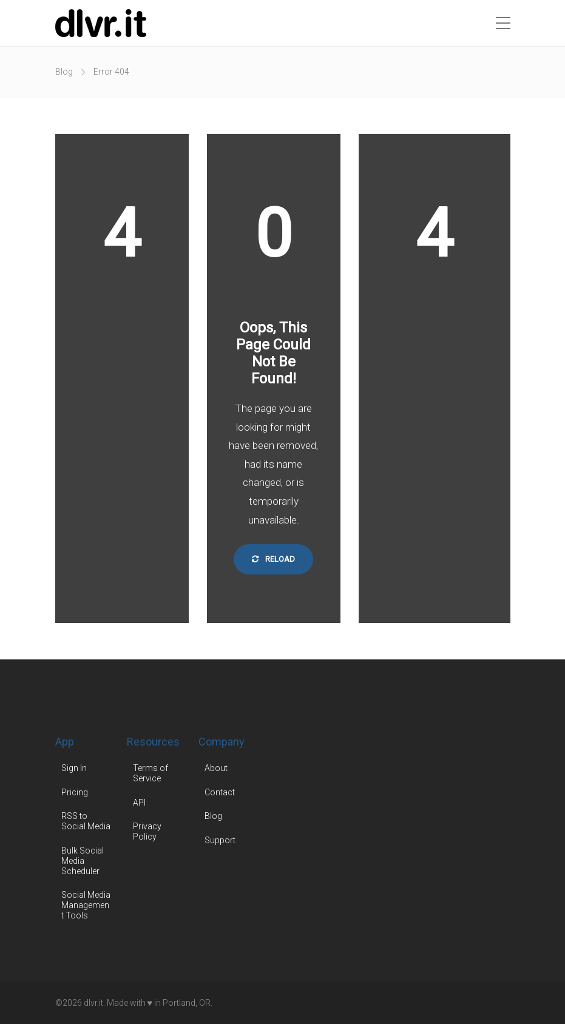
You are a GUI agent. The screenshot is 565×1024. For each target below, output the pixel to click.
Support (220, 840)
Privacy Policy (147, 831)
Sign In (74, 768)
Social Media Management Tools (85, 905)
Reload (273, 559)
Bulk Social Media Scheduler (82, 861)
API (139, 802)
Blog (64, 71)
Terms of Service (150, 773)
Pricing (74, 792)
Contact (220, 792)
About (216, 768)
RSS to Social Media (85, 821)
